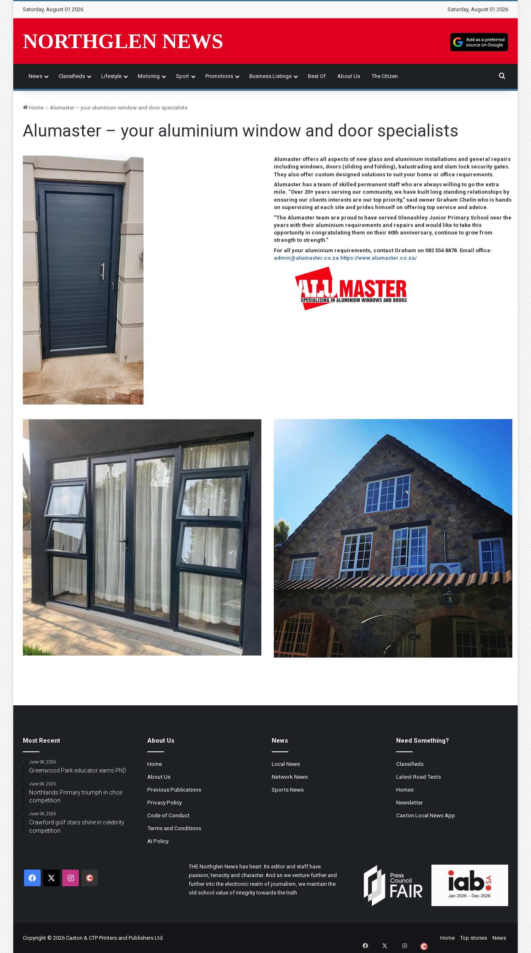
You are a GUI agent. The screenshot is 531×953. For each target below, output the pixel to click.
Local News (286, 763)
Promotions (219, 76)
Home (33, 108)
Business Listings (270, 76)
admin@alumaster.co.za (306, 258)
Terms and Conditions (174, 828)
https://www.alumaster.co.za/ (378, 258)
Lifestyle (111, 76)
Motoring (149, 76)
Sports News (288, 789)
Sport (182, 76)
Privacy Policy (164, 802)
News (35, 76)
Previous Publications (174, 789)
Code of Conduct (168, 815)
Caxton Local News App (425, 815)
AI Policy (157, 841)
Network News (290, 776)
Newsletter (409, 802)
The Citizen (385, 76)
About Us (348, 76)
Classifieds (71, 76)
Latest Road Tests (418, 776)
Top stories (473, 938)
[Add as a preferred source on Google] (479, 41)
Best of (317, 76)
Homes (405, 789)
